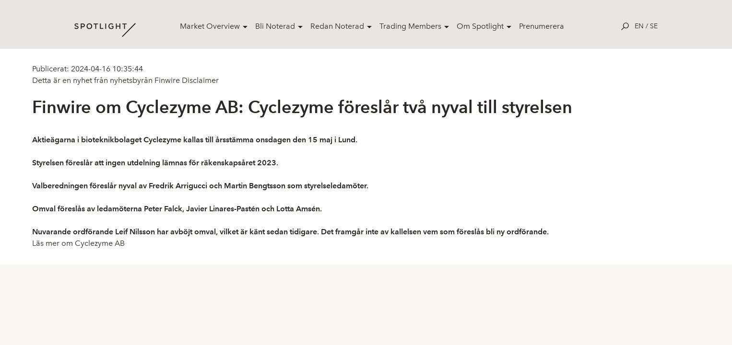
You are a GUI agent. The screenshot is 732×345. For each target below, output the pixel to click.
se (654, 26)
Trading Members (410, 26)
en (639, 26)
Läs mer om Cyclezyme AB (78, 243)
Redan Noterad (337, 26)
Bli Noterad (275, 26)
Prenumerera (541, 26)
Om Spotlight (480, 26)
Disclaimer (199, 80)
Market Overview (210, 26)
